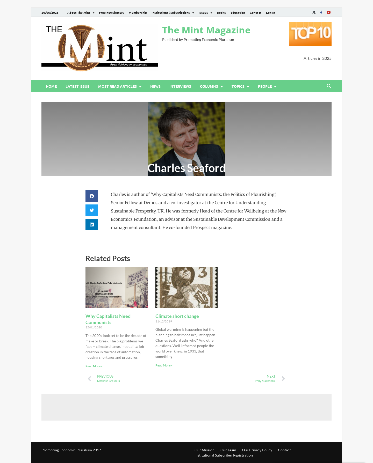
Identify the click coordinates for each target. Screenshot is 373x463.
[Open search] (329, 86)
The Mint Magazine (206, 30)
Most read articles (117, 86)
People (265, 86)
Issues (203, 12)
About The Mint (78, 12)
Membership (138, 12)
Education (238, 12)
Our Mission (204, 450)
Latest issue (77, 86)
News (155, 86)
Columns (209, 86)
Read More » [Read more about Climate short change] (164, 365)
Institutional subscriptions (171, 12)
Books (221, 12)
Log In (270, 12)
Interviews (180, 86)
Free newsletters (111, 12)
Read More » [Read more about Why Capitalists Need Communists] (94, 366)
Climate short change (177, 316)
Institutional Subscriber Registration (224, 455)
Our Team (228, 450)
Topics (238, 86)
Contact (255, 12)
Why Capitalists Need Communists (108, 319)
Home (51, 86)
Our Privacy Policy (257, 450)
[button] (91, 196)
